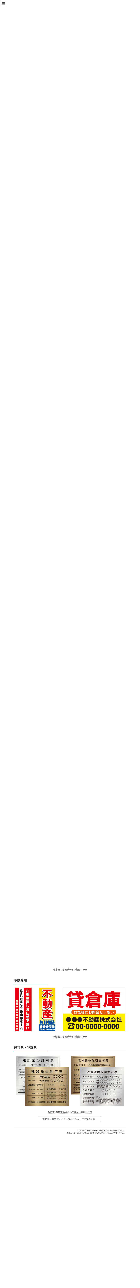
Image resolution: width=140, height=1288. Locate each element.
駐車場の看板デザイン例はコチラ (70, 969)
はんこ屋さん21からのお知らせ (40, 1160)
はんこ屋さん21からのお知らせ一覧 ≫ (105, 1194)
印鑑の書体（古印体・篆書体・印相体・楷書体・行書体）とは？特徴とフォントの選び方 (59, 1187)
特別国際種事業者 (70, 1286)
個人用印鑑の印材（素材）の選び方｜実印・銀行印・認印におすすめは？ (51, 1163)
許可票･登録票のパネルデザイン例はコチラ (70, 1112)
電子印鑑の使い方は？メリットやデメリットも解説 (40, 1175)
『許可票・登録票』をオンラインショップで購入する (69, 1119)
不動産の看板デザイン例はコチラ (70, 1036)
